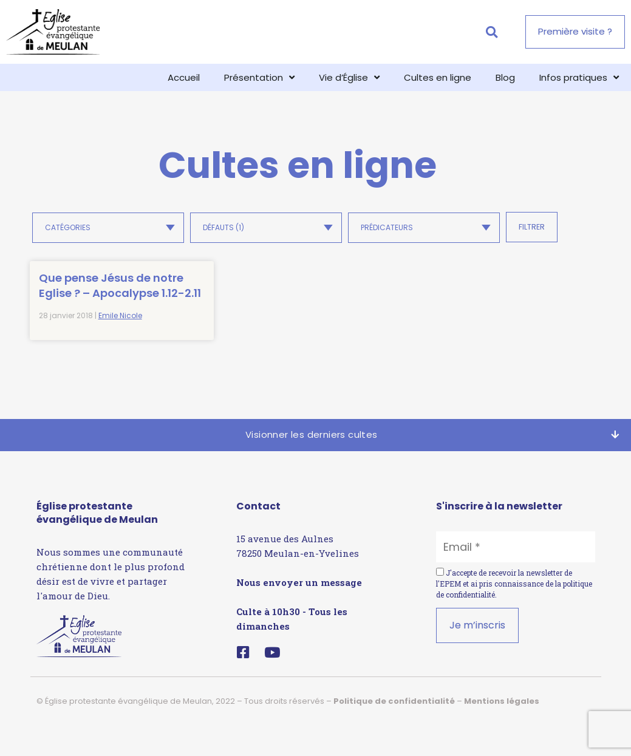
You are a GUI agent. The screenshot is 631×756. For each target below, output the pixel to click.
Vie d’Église (349, 77)
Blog (505, 77)
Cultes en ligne (437, 77)
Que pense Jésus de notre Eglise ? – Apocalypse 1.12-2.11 (89, 301)
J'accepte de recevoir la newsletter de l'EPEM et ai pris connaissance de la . (514, 614)
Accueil (184, 77)
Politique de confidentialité (394, 731)
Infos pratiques (579, 77)
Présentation (259, 77)
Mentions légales (501, 731)
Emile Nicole (120, 346)
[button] (491, 32)
